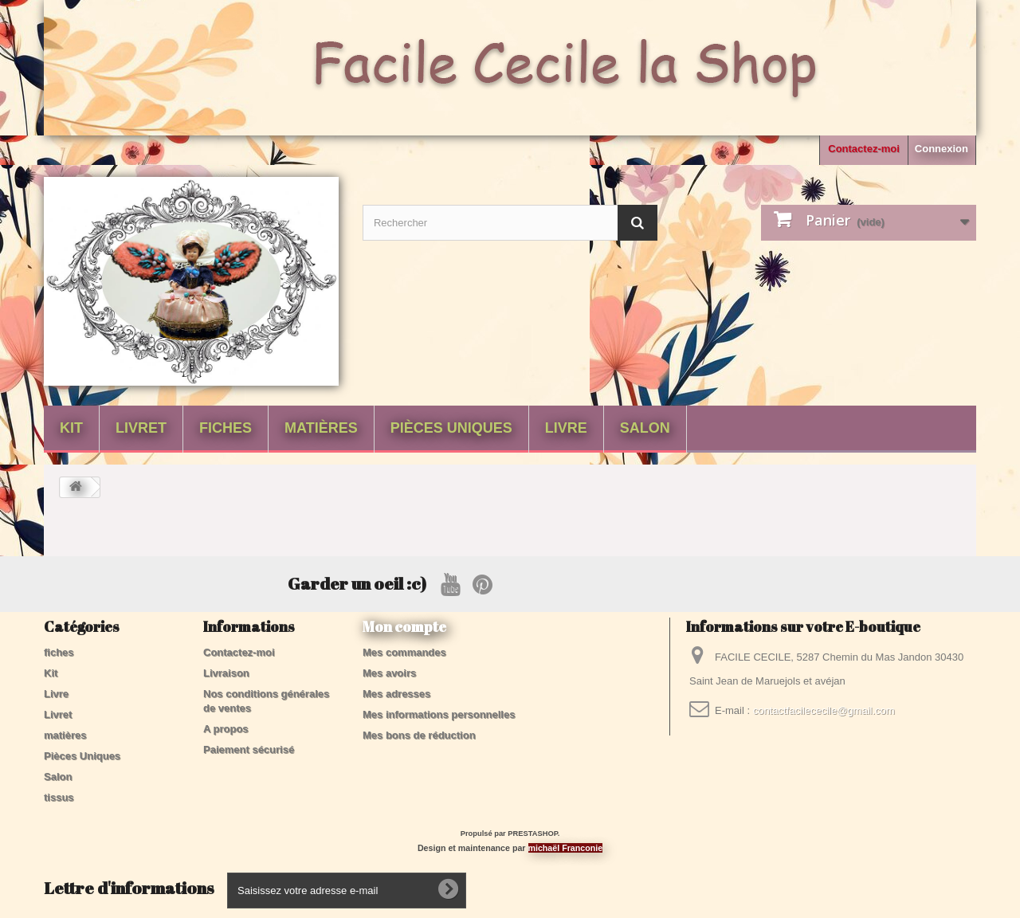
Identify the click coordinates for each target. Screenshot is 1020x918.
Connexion (941, 149)
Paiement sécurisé (248, 749)
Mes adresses (396, 694)
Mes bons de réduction (419, 735)
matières (321, 428)
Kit (71, 428)
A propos (226, 729)
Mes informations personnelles (439, 714)
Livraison (226, 673)
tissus (59, 797)
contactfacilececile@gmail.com (824, 710)
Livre (566, 428)
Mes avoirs (389, 673)
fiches (225, 428)
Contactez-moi (864, 149)
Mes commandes (404, 652)
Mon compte (404, 626)
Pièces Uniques (451, 428)
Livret (141, 428)
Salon (645, 428)
